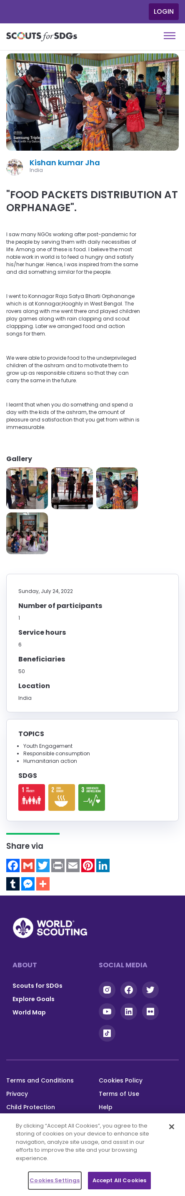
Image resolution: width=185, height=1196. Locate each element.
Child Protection (30, 1107)
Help (105, 1107)
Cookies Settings (55, 1180)
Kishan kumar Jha (65, 162)
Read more (31, 797)
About (24, 965)
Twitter (150, 990)
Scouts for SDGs (37, 985)
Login (164, 11)
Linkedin (128, 1011)
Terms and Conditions (40, 1080)
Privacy (17, 1093)
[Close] (171, 1127)
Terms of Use (119, 1093)
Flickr (150, 1011)
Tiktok (107, 1033)
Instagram (107, 990)
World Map (29, 1012)
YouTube (107, 1011)
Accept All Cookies (119, 1180)
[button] (27, 488)
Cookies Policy (120, 1080)
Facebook (128, 990)
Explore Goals (33, 999)
